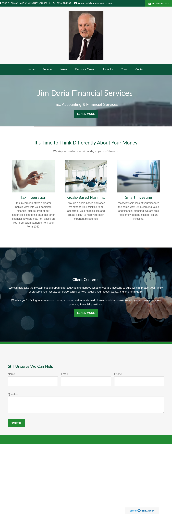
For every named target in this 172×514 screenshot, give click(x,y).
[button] (31, 69)
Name (11, 374)
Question (13, 394)
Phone (118, 374)
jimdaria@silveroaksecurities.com (93, 3)
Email (64, 374)
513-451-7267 (62, 3)
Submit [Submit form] (16, 422)
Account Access (158, 3)
